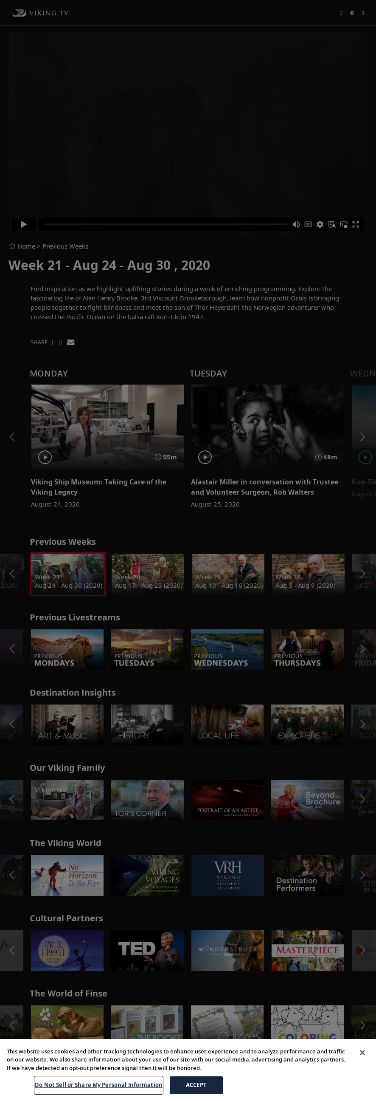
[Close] (362, 1073)
